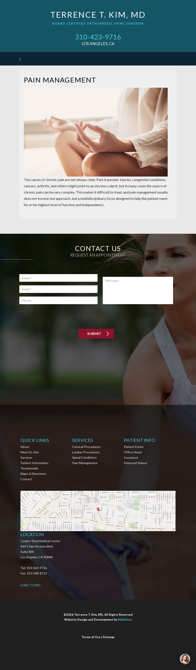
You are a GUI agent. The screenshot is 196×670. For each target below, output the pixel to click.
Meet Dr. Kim (29, 452)
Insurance (131, 457)
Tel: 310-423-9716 (33, 568)
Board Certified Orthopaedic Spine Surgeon (98, 23)
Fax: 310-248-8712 (33, 573)
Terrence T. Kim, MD (98, 15)
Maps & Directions (33, 474)
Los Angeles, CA (98, 43)
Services (26, 457)
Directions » (31, 585)
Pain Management (85, 463)
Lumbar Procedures (86, 452)
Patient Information (34, 463)
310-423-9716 (98, 37)
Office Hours (133, 452)
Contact (26, 479)
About (24, 447)
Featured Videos (135, 463)
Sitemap (108, 637)
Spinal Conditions (84, 457)
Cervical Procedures (86, 447)
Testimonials (29, 468)
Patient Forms (134, 447)
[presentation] (53, 316)
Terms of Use (91, 637)
